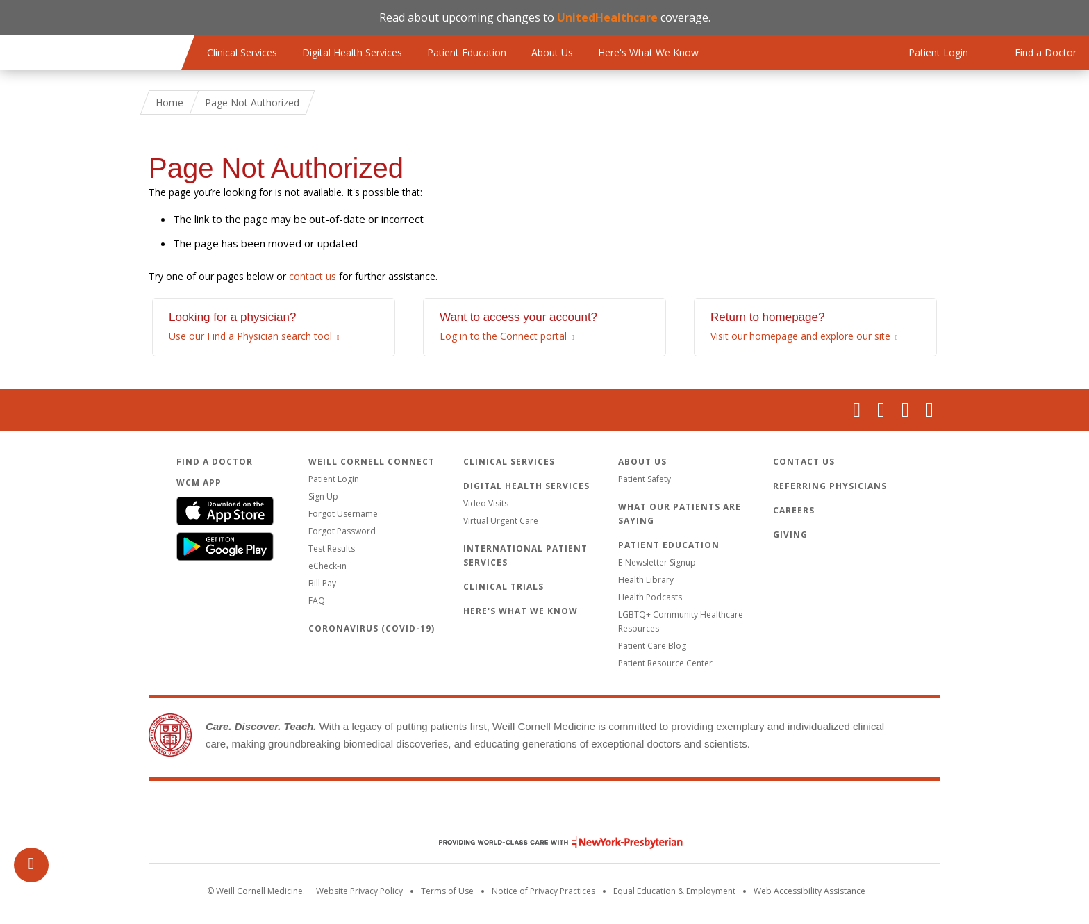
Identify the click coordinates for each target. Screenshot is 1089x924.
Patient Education (466, 52)
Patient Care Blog (652, 646)
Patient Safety (644, 479)
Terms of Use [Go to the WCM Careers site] (447, 891)
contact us (312, 276)
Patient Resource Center (665, 663)
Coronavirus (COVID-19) (371, 628)
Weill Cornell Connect (371, 462)
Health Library (646, 580)
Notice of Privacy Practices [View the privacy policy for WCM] (543, 891)
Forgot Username (343, 514)
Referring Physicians (830, 486)
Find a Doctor (214, 462)
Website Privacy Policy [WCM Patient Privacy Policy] (359, 891)
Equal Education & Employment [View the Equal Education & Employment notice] (674, 891)
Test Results (331, 548)
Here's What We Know (648, 52)
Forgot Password (342, 531)
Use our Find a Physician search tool (250, 336)
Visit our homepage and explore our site (800, 336)
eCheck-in (327, 566)
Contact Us (804, 462)
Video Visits (485, 503)
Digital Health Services (352, 52)
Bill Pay (322, 583)
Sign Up (323, 496)
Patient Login (333, 479)
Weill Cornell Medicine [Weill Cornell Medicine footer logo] (544, 812)
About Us (552, 52)
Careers (794, 510)
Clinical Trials (503, 587)
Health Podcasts (650, 597)
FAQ (316, 601)
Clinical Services (242, 52)
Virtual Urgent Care (500, 521)
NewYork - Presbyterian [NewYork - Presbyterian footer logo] (550, 842)
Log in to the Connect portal (503, 336)
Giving (790, 535)
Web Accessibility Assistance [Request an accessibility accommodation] (809, 891)
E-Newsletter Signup (657, 562)
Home (169, 102)
